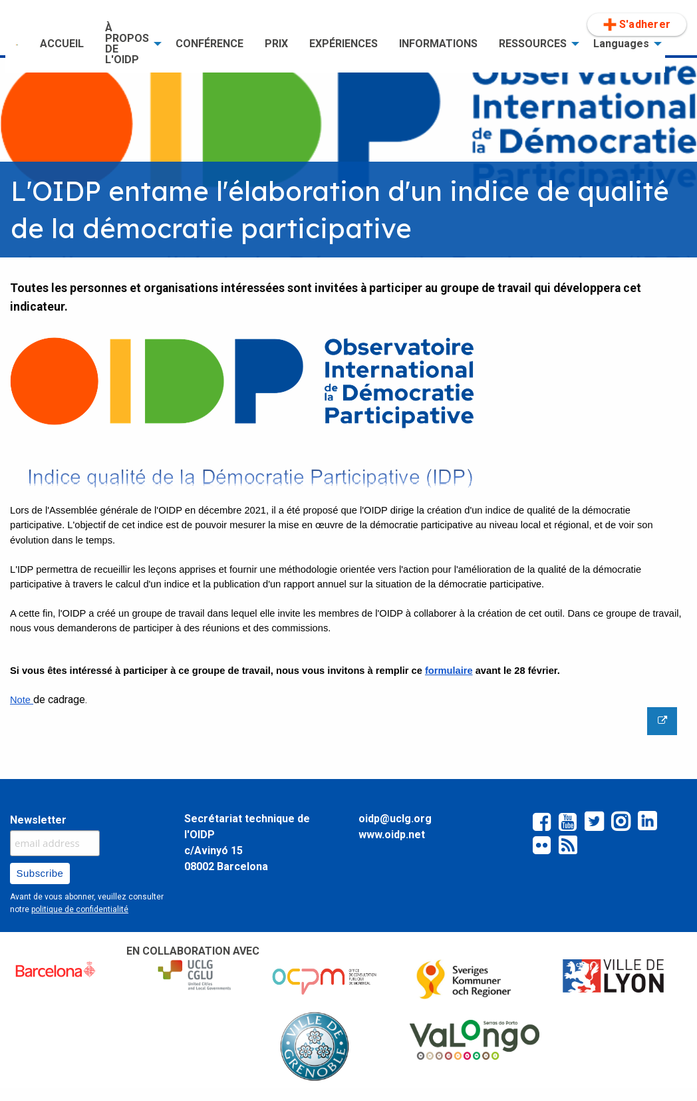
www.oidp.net (391, 834)
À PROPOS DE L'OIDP (127, 43)
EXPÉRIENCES (343, 43)
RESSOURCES (533, 43)
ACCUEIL (62, 43)
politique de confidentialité (79, 909)
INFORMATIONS (438, 43)
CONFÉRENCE (209, 43)
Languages (621, 43)
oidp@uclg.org (395, 818)
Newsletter (38, 820)
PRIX (276, 43)
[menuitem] (17, 44)
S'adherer (636, 24)
